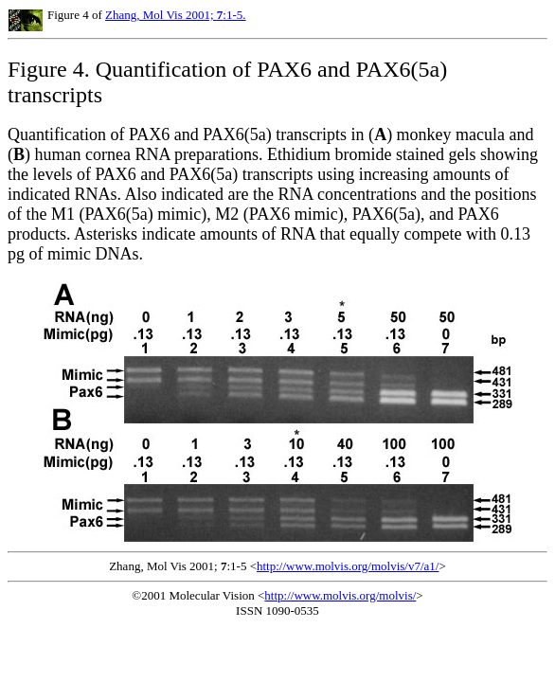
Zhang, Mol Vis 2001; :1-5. (175, 15)
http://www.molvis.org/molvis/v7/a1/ (348, 566)
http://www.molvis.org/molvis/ (340, 595)
